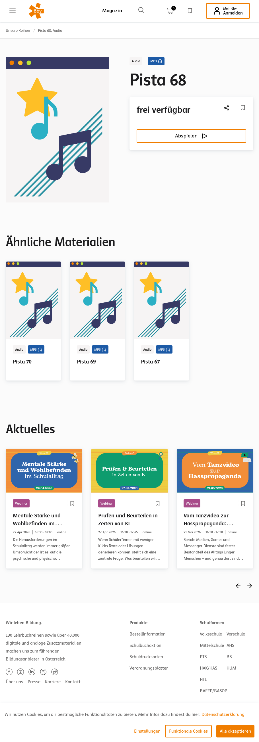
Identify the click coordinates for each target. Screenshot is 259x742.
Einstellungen (147, 731)
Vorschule (236, 634)
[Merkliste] (242, 107)
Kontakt (73, 681)
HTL (203, 679)
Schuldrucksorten (146, 656)
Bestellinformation (148, 634)
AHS (230, 645)
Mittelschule (212, 645)
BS (229, 656)
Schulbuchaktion (145, 645)
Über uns (14, 681)
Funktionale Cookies (188, 731)
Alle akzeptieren (235, 731)
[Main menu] (12, 10)
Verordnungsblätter (149, 668)
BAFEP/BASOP (213, 690)
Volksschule (211, 634)
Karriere (53, 681)
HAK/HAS (208, 668)
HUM (231, 668)
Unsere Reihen (18, 30)
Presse (34, 681)
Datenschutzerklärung (223, 714)
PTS (203, 656)
